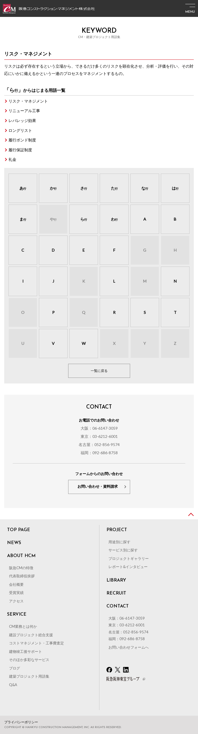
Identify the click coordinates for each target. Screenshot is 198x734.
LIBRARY (116, 580)
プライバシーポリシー (21, 722)
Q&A (13, 684)
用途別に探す (119, 542)
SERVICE (16, 614)
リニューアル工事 (24, 110)
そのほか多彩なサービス (29, 659)
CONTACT (117, 606)
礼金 (12, 159)
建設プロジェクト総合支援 (31, 635)
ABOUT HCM (21, 556)
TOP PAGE (18, 530)
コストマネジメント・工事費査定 (36, 643)
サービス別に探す (123, 550)
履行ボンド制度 (22, 140)
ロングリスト (20, 130)
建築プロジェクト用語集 (29, 676)
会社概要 (16, 584)
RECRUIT (116, 593)
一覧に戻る (99, 371)
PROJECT (116, 530)
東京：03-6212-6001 (99, 436)
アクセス (16, 601)
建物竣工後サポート (25, 651)
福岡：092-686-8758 (99, 452)
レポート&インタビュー (128, 566)
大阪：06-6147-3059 (99, 428)
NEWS (14, 543)
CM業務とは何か (23, 626)
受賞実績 (16, 592)
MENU (190, 12)
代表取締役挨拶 (22, 576)
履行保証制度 (20, 149)
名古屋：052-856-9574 (99, 444)
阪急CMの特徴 (21, 568)
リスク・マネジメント (28, 101)
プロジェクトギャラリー (128, 558)
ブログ (14, 668)
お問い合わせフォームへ (128, 647)
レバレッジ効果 (22, 120)
